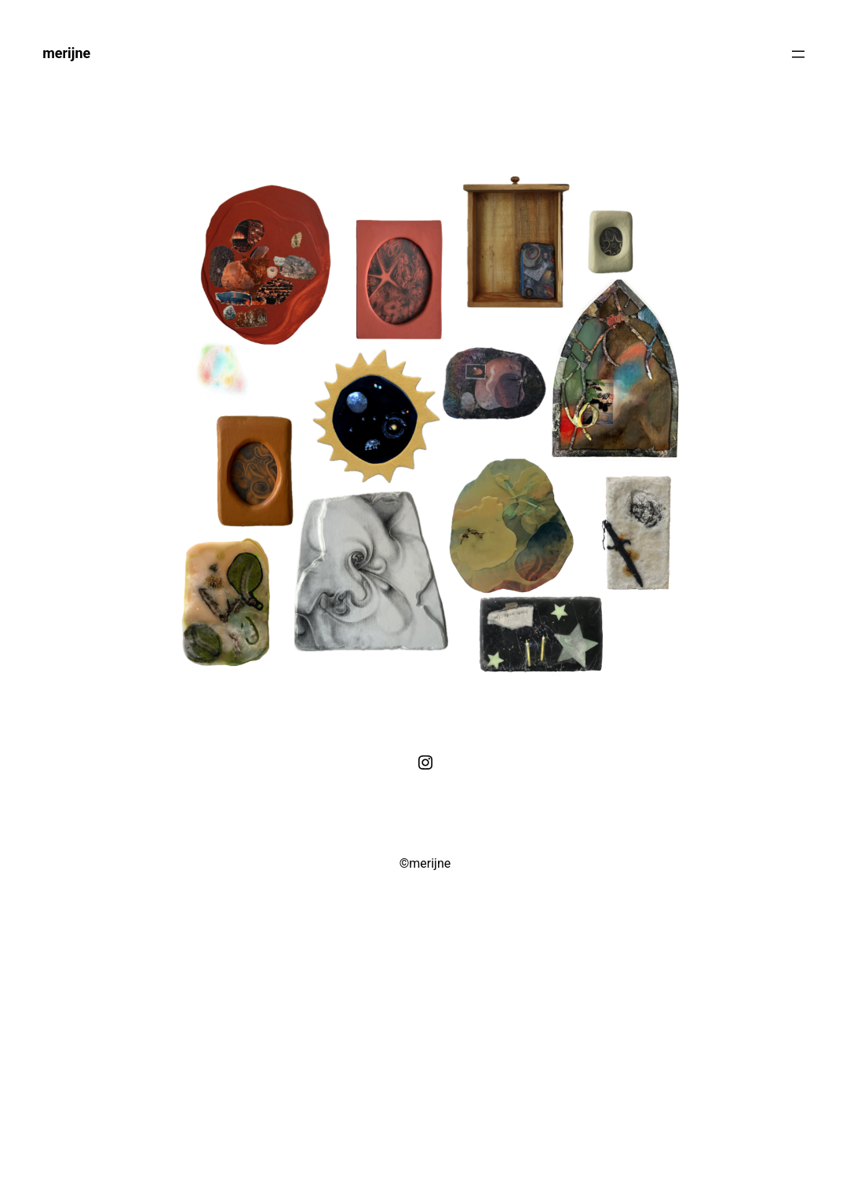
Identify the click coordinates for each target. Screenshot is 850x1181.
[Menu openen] (798, 54)
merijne (66, 53)
